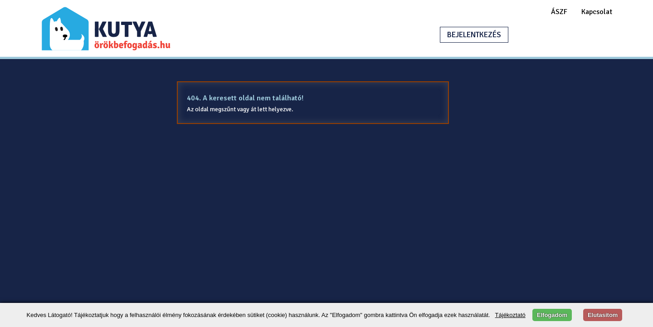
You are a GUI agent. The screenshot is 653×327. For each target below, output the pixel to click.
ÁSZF (559, 11)
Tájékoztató (510, 315)
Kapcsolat (596, 11)
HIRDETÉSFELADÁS (559, 35)
